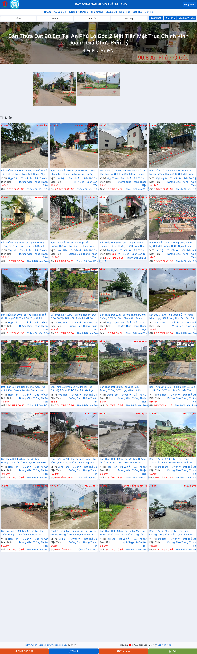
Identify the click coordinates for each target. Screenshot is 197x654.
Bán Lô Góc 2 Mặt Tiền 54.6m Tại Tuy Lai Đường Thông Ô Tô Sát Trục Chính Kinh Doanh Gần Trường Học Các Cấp (73, 533)
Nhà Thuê (124, 11)
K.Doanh (79, 125)
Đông (135, 125)
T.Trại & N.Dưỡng (78, 11)
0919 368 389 (163, 645)
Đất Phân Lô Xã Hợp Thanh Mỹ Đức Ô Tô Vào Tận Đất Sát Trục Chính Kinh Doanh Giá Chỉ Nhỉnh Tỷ (122, 172)
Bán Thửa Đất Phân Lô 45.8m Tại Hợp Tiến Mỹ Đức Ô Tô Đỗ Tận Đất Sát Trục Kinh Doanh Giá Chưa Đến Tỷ (72, 388)
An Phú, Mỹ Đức (100, 50)
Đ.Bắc (138, 269)
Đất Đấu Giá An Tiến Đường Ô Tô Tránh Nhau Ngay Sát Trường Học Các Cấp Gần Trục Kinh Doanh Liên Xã (172, 316)
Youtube (123, 651)
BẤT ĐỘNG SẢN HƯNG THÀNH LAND (46, 645)
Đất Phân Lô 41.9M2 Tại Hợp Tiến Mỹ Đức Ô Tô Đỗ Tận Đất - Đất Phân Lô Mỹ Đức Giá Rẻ (74, 316)
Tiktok (74, 651)
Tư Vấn (26, 178)
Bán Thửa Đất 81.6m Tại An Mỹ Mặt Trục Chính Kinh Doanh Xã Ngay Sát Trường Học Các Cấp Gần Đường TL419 (73, 172)
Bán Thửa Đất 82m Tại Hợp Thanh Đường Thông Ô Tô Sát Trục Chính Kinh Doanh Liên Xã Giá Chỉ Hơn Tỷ (123, 316)
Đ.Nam (88, 125)
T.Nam (88, 486)
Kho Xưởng (96, 11)
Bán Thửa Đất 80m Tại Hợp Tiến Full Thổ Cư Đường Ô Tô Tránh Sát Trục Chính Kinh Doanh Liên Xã (23, 316)
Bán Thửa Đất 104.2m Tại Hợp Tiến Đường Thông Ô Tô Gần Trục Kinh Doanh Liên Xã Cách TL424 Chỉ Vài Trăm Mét (73, 244)
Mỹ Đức (4, 125)
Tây (139, 414)
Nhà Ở (47, 11)
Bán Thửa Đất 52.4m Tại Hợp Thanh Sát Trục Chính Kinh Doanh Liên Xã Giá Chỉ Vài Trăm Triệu (171, 461)
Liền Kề (149, 11)
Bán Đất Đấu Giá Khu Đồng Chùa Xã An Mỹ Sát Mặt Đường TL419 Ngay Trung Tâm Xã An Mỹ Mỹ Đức (170, 244)
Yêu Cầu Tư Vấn (187, 18)
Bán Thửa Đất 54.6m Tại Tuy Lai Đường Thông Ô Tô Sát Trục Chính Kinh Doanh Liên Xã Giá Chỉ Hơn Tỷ (23, 244)
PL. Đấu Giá (59, 11)
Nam (38, 197)
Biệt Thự (137, 11)
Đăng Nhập (189, 4)
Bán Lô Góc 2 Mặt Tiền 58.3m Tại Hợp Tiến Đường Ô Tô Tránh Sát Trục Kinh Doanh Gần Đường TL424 (22, 533)
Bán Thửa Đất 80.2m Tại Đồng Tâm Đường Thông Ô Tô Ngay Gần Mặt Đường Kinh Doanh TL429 (123, 388)
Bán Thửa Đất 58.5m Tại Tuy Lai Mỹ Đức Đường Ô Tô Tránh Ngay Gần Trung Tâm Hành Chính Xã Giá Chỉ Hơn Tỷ (122, 533)
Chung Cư (111, 11)
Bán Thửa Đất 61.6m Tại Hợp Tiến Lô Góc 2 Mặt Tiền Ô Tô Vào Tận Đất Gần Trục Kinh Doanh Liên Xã (172, 388)
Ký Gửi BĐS (156, 18)
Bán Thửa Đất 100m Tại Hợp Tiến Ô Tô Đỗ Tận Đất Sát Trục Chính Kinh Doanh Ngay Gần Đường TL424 (24, 172)
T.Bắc (39, 125)
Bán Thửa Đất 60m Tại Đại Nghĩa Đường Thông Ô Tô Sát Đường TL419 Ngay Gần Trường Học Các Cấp (122, 244)
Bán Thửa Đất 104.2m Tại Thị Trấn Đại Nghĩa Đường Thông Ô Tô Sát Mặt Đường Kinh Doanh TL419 (172, 172)
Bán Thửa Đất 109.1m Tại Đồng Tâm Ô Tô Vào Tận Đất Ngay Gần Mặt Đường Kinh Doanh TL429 (73, 461)
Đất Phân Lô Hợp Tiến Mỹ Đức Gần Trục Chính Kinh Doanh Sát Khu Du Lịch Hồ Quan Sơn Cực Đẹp (23, 388)
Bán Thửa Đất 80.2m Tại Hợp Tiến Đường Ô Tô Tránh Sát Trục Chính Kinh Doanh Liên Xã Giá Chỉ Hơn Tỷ (123, 461)
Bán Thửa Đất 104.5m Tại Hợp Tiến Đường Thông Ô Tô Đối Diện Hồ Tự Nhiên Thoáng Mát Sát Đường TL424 (24, 461)
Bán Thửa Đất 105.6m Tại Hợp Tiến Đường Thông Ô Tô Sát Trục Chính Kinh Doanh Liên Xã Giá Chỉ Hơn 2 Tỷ (171, 533)
